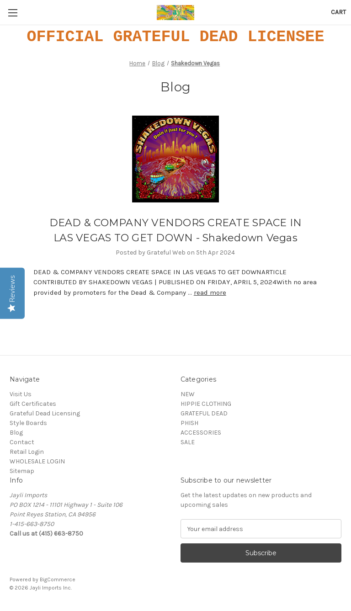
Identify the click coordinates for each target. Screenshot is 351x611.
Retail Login (27, 452)
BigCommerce (57, 579)
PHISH (189, 423)
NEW (188, 394)
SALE (188, 442)
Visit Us (21, 394)
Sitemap (22, 471)
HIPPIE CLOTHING (206, 404)
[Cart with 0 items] (338, 12)
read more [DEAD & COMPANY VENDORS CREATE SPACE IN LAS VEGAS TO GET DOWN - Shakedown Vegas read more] (210, 292)
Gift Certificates (33, 404)
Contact (22, 442)
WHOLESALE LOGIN (37, 461)
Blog (16, 432)
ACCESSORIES (201, 432)
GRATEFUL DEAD (204, 413)
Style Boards (28, 423)
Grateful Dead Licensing (45, 413)
